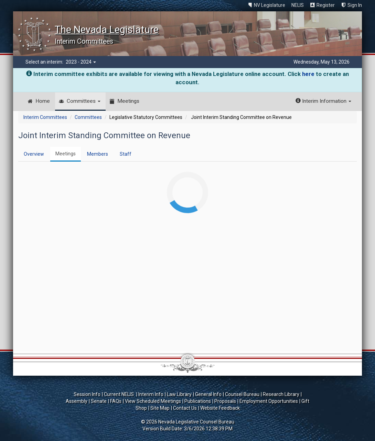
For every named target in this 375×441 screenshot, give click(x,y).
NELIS (297, 5)
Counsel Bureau (242, 394)
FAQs (115, 401)
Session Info (87, 394)
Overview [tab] (34, 154)
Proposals (225, 401)
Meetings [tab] (65, 153)
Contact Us (185, 408)
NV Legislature (269, 5)
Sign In (354, 5)
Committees (83, 101)
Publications (197, 401)
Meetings (128, 101)
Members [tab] (97, 154)
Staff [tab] (125, 154)
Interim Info (150, 394)
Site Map (160, 408)
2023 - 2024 (81, 62)
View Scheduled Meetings (153, 401)
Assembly (76, 401)
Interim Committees (45, 117)
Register (326, 5)
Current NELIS (119, 394)
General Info (208, 394)
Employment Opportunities (268, 401)
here (308, 73)
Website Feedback (220, 408)
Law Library (179, 394)
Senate (99, 401)
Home (42, 101)
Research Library (281, 394)
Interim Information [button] (323, 101)
